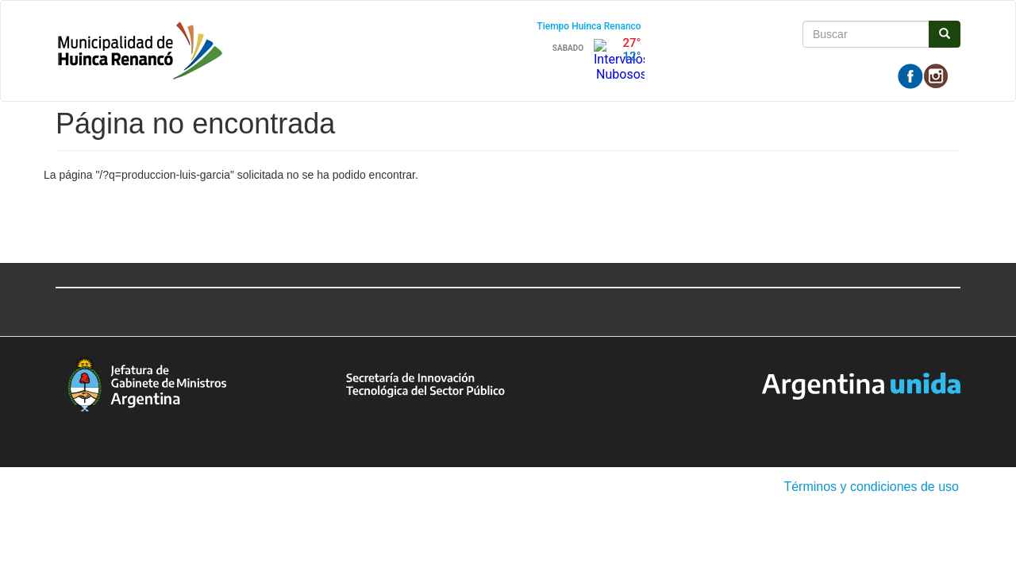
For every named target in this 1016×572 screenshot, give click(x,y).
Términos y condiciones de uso (871, 486)
